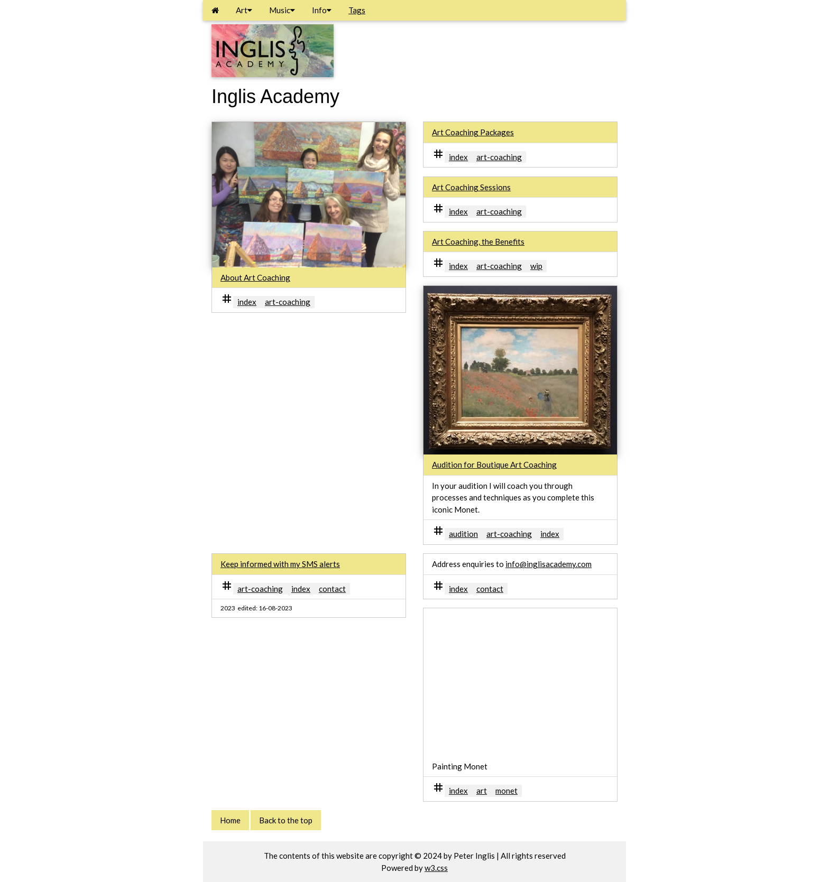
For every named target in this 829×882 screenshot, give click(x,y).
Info (321, 10)
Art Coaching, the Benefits (478, 241)
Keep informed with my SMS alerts (280, 564)
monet (506, 790)
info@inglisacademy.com (548, 564)
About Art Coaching (255, 277)
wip (536, 266)
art (481, 790)
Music (282, 10)
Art (244, 10)
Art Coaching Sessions (471, 187)
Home (230, 820)
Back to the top (285, 820)
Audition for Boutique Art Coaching (494, 464)
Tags (356, 10)
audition (463, 534)
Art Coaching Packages (473, 132)
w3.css (436, 867)
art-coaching (287, 302)
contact (332, 588)
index (246, 302)
